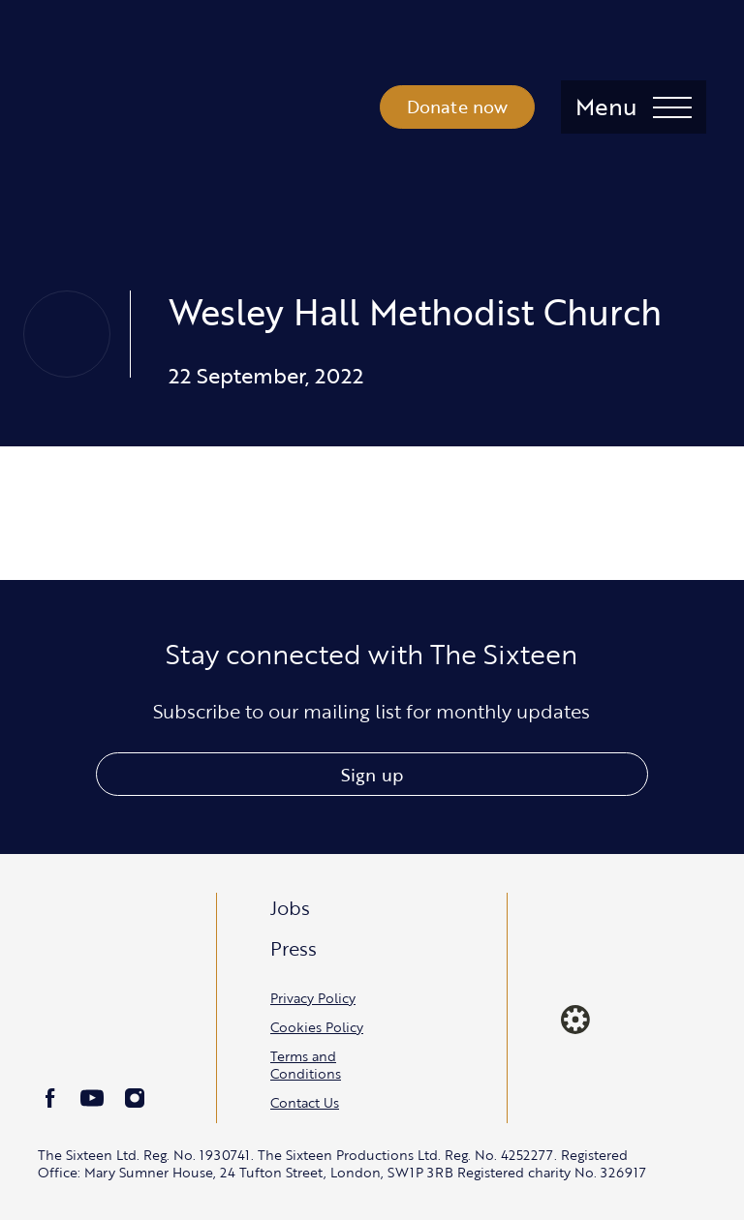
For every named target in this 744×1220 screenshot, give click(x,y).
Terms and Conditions (305, 1064)
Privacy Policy (313, 998)
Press (293, 947)
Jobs (290, 907)
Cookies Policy (316, 1027)
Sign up (372, 774)
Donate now (458, 106)
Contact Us (304, 1102)
